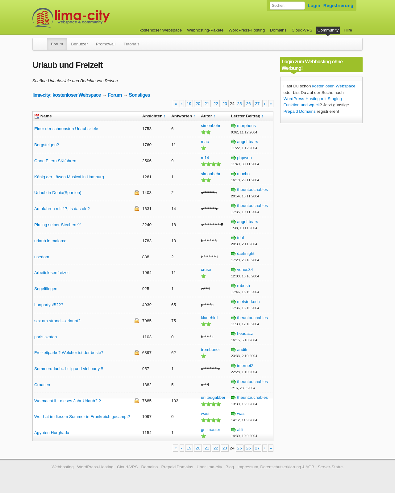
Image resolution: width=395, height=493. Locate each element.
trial (240, 237)
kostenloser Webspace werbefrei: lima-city (94, 18)
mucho (243, 173)
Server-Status (330, 467)
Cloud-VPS (302, 30)
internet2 (245, 365)
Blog (230, 467)
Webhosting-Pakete (205, 30)
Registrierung (338, 5)
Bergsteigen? (46, 144)
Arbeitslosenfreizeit (52, 272)
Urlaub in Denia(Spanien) (57, 192)
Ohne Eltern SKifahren (55, 160)
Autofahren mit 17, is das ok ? (62, 208)
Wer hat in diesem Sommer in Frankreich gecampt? (82, 416)
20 (198, 103)
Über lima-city (209, 467)
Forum (57, 44)
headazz (245, 333)
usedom (41, 257)
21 (207, 103)
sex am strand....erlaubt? (57, 320)
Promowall (105, 44)
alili (240, 429)
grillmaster (210, 429)
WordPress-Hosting (247, 30)
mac (205, 141)
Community (328, 30)
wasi (205, 413)
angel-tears (247, 141)
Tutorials (131, 44)
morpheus (246, 125)
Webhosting (63, 467)
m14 (205, 157)
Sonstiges (139, 95)
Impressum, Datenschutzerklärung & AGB (275, 467)
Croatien (42, 384)
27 (257, 103)
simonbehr (210, 125)
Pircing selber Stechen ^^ (57, 224)
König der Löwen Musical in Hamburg (69, 177)
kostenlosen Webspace (333, 86)
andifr (242, 349)
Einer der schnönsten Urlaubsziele (66, 128)
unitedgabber (213, 397)
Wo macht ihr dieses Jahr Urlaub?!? (67, 400)
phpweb (244, 157)
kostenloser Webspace (160, 30)
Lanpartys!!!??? (48, 304)
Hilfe (348, 30)
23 (224, 103)
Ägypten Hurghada (51, 432)
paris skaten (45, 337)
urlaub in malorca (50, 240)
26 (248, 103)
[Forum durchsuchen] (287, 6)
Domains (278, 30)
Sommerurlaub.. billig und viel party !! (68, 368)
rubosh (243, 285)
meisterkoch (248, 301)
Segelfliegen (45, 288)
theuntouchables (252, 189)
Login (314, 5)
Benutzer (79, 44)
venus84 (245, 269)
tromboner (210, 349)
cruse (206, 269)
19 (189, 103)
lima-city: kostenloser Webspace (66, 95)
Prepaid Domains (300, 111)
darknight (245, 253)
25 (239, 103)
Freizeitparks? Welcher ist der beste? (68, 352)
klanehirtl (209, 317)
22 (216, 103)
